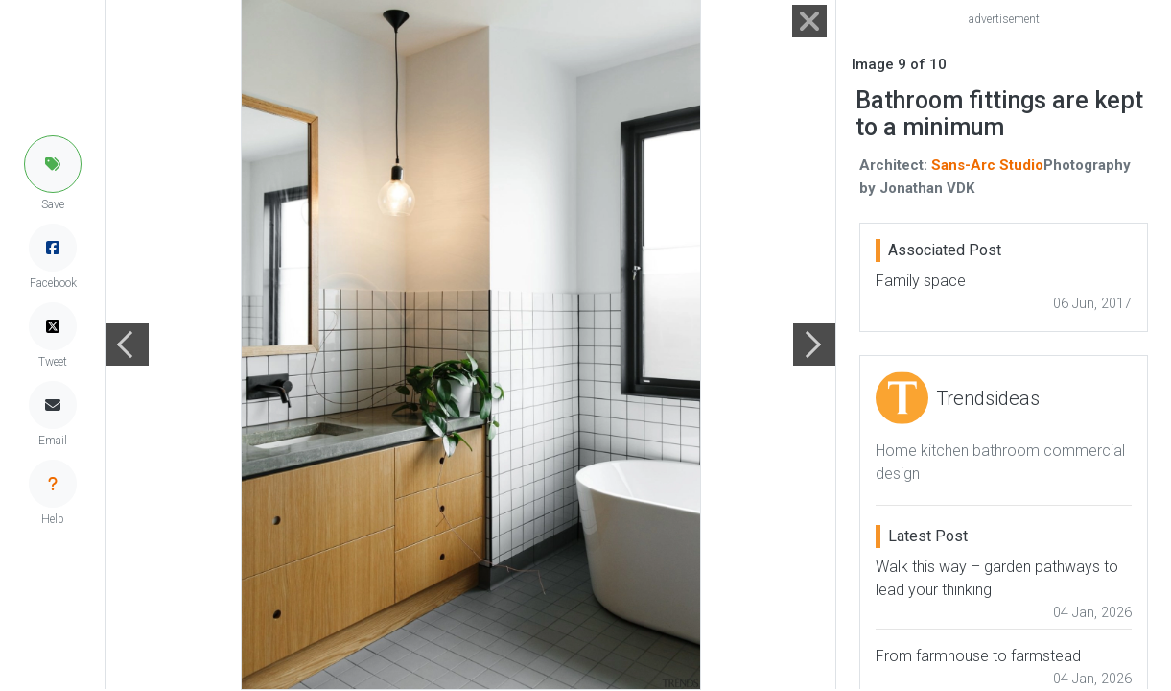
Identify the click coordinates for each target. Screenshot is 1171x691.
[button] (53, 164)
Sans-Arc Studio (987, 165)
